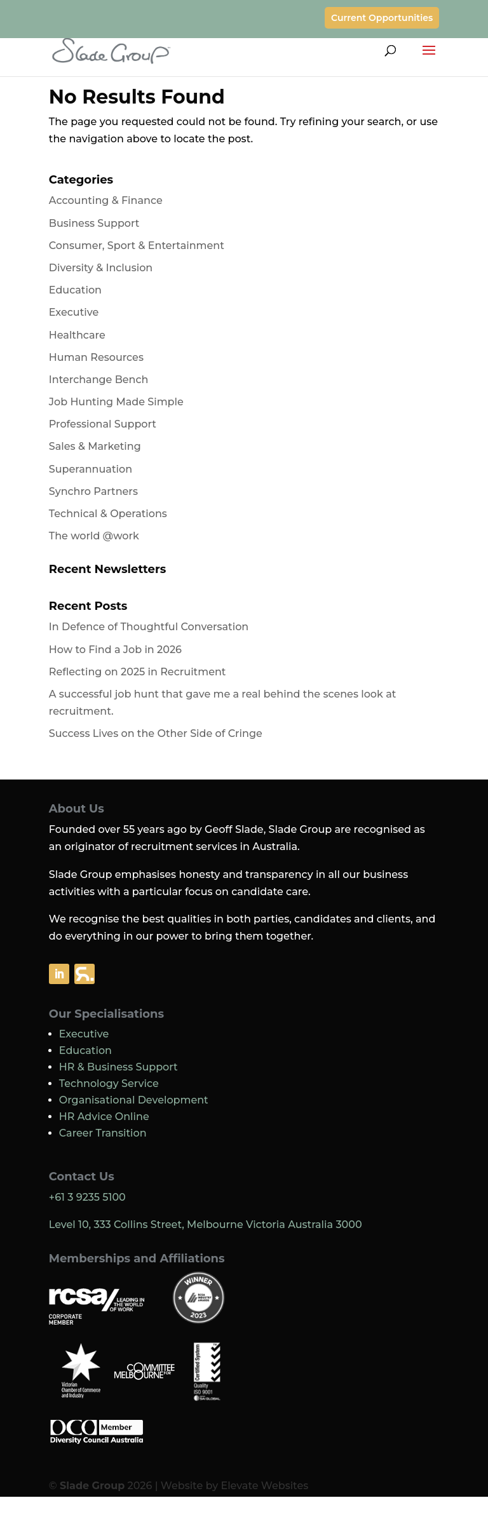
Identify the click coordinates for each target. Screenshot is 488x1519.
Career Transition (103, 1133)
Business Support (94, 223)
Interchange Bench (99, 380)
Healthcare (77, 335)
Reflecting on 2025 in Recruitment (137, 672)
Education (75, 290)
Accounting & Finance (106, 200)
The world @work (94, 536)
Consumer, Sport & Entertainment (136, 246)
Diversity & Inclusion (100, 268)
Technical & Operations (108, 514)
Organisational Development (133, 1100)
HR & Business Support (118, 1067)
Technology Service (109, 1083)
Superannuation (90, 469)
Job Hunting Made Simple (116, 402)
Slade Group (92, 1486)
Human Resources (96, 357)
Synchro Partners (93, 491)
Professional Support (102, 424)
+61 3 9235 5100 (87, 1197)
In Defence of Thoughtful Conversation (148, 627)
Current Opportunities (382, 18)
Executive (73, 312)
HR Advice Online (104, 1117)
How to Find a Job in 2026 (115, 650)
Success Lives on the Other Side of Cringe (155, 733)
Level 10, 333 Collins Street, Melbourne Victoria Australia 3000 (205, 1225)
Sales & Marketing (95, 446)
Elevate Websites (264, 1486)
